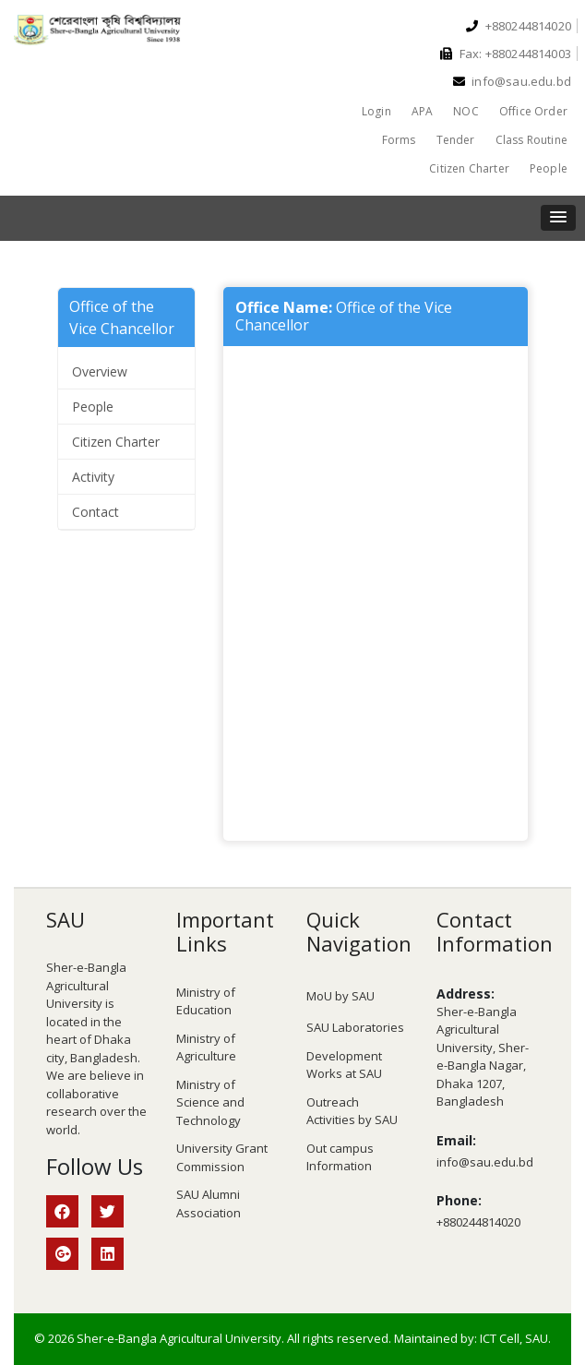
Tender (455, 140)
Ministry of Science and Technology (210, 1102)
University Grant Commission (222, 1157)
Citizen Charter (469, 168)
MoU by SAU (340, 996)
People (548, 168)
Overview (99, 371)
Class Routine (531, 140)
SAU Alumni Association (208, 1203)
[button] (558, 218)
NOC (466, 111)
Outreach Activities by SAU (352, 1111)
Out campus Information (340, 1157)
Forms (399, 140)
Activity (93, 476)
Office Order (533, 111)
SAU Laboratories (355, 1027)
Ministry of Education (205, 1001)
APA (423, 111)
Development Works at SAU (344, 1065)
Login (376, 111)
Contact (95, 512)
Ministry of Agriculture (206, 1047)
